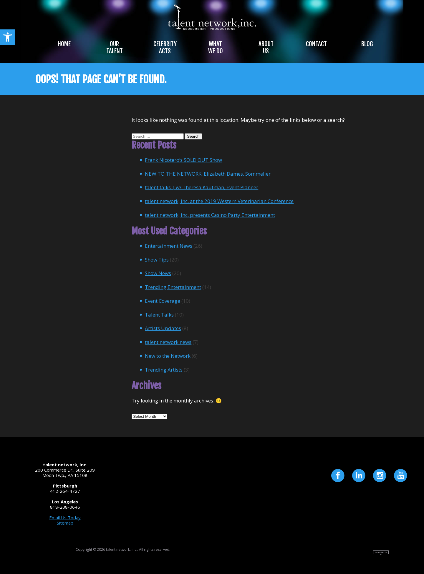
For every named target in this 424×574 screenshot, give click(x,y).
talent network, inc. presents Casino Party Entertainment (210, 215)
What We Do (215, 47)
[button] (7, 37)
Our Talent (114, 47)
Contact (316, 44)
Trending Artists (164, 369)
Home (64, 44)
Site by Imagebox (381, 552)
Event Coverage (162, 300)
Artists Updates (163, 328)
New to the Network (168, 355)
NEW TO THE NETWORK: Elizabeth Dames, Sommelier (208, 173)
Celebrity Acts (165, 47)
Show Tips (157, 259)
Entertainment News (168, 245)
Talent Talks (159, 314)
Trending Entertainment (173, 287)
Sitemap (65, 523)
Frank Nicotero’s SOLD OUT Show (183, 160)
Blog (367, 44)
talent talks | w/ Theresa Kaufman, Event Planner (201, 187)
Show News (158, 273)
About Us (266, 47)
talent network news (168, 342)
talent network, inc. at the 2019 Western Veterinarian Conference (219, 201)
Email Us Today (65, 517)
